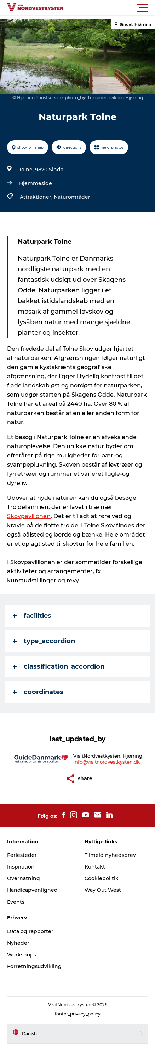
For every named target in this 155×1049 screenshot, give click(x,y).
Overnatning (23, 878)
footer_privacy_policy (78, 1014)
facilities (32, 616)
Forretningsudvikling (34, 966)
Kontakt (95, 867)
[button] (109, 8)
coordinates (38, 692)
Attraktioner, (37, 197)
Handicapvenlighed (32, 890)
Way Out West (103, 890)
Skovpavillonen (29, 516)
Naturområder (72, 197)
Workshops (21, 955)
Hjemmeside (35, 183)
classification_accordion (58, 666)
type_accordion (44, 641)
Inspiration (21, 867)
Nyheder (18, 943)
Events (15, 902)
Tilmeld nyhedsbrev (110, 855)
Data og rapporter (30, 931)
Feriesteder (22, 855)
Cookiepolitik (102, 878)
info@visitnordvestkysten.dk (106, 762)
